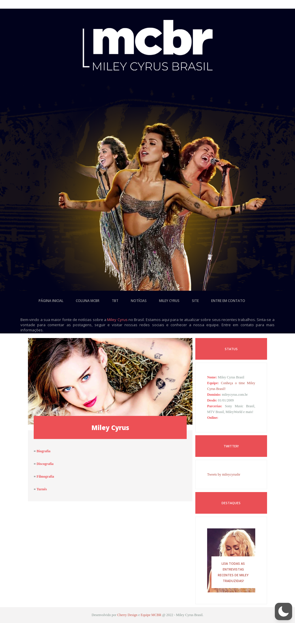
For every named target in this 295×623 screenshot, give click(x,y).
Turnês (42, 489)
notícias (139, 300)
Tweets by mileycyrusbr (223, 474)
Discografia (45, 464)
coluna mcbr (87, 300)
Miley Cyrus (117, 319)
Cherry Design (127, 615)
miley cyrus (169, 300)
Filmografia (45, 476)
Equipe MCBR (151, 615)
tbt (115, 300)
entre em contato (228, 300)
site (195, 300)
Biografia (43, 451)
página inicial (51, 300)
